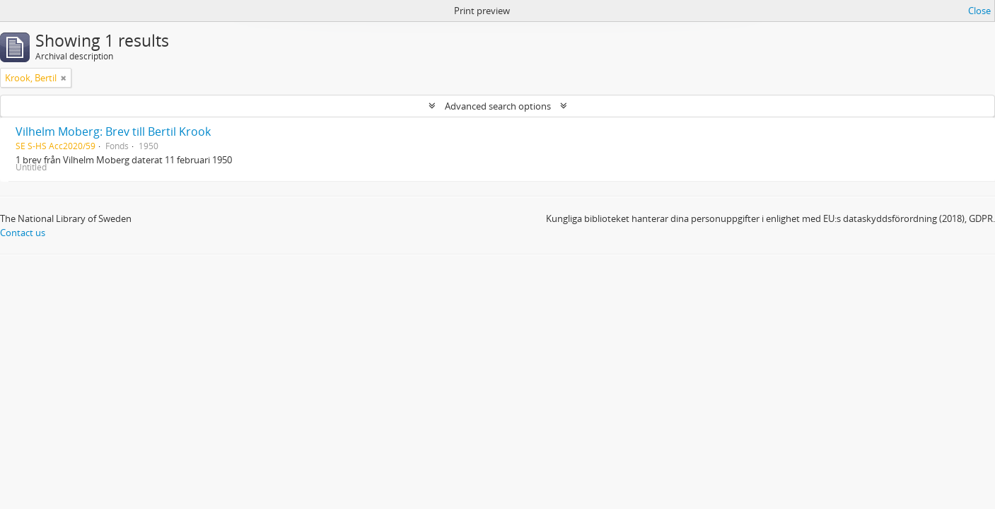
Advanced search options (498, 106)
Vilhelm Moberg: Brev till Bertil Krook (113, 131)
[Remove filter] (63, 78)
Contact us (22, 232)
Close (979, 10)
